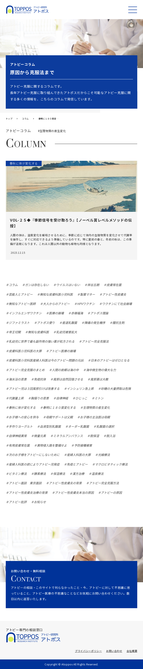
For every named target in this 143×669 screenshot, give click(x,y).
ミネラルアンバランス (68, 436)
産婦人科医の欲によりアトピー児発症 (34, 464)
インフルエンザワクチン (25, 313)
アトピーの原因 (111, 492)
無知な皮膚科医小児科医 (56, 294)
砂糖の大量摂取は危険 (116, 388)
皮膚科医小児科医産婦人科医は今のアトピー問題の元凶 (46, 360)
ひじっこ (81, 398)
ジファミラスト (19, 322)
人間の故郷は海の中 (65, 370)
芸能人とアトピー (21, 294)
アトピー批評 (18, 502)
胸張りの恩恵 (40, 398)
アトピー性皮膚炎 (114, 294)
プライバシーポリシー (88, 651)
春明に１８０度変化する (59, 407)
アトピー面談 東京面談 (25, 483)
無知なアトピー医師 (22, 304)
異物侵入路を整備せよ (52, 445)
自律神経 (62, 398)
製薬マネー (87, 294)
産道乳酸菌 (69, 322)
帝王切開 (15, 332)
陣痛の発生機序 (94, 322)
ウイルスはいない (68, 285)
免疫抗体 (40, 379)
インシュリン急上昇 (80, 388)
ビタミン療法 (18, 473)
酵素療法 (40, 473)
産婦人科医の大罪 (79, 455)
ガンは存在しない (37, 285)
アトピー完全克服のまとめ (27, 370)
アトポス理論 (99, 313)
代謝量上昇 (16, 398)
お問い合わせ (114, 651)
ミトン (99, 398)
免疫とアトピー (77, 464)
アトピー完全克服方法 (104, 483)
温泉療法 (98, 473)
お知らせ (40, 502)
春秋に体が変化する (22, 407)
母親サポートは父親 (59, 417)
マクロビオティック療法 (111, 464)
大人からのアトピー (56, 304)
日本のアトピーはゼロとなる (110, 360)
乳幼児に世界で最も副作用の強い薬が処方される (41, 341)
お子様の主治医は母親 (95, 417)
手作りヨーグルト (21, 426)
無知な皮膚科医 (38, 332)
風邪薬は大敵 (99, 379)
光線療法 (104, 455)
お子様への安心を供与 (24, 417)
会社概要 (132, 651)
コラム (13, 285)
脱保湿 (94, 436)
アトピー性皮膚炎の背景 (65, 483)
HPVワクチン (86, 304)
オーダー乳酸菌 (78, 426)
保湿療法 (59, 473)
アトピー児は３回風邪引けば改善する (34, 388)
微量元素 (40, 436)
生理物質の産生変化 (96, 407)
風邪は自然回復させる (68, 379)
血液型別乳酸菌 (50, 426)
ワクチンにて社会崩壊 (117, 304)
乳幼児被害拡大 (66, 332)
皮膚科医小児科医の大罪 (25, 351)
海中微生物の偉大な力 (101, 370)
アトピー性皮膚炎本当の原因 (74, 492)
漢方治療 (78, 473)
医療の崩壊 (56, 313)
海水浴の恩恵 (18, 379)
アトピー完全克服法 (95, 341)
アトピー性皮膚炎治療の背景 (28, 492)
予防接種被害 (83, 445)
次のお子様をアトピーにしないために (34, 455)
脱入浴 (110, 436)
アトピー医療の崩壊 (62, 351)
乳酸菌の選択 (105, 426)
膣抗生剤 (118, 322)
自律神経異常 (18, 436)
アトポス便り (46, 322)
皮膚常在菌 (114, 285)
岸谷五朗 (93, 285)
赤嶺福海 (77, 313)
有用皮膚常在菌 (19, 445)
